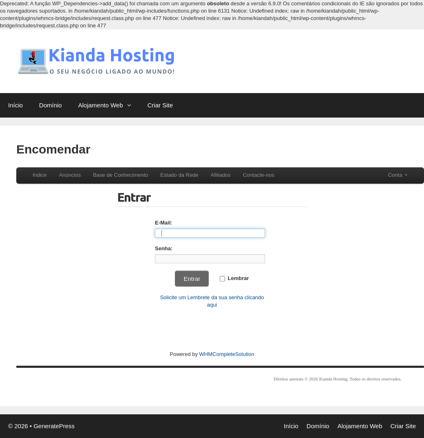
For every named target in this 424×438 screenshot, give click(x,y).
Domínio (50, 105)
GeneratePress (54, 425)
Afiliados (221, 175)
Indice (40, 175)
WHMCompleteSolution (226, 354)
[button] (131, 105)
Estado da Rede (179, 175)
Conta (398, 175)
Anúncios (70, 175)
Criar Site (160, 105)
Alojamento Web (108, 105)
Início (15, 105)
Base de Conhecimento (120, 175)
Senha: (163, 248)
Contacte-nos (258, 175)
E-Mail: (163, 223)
